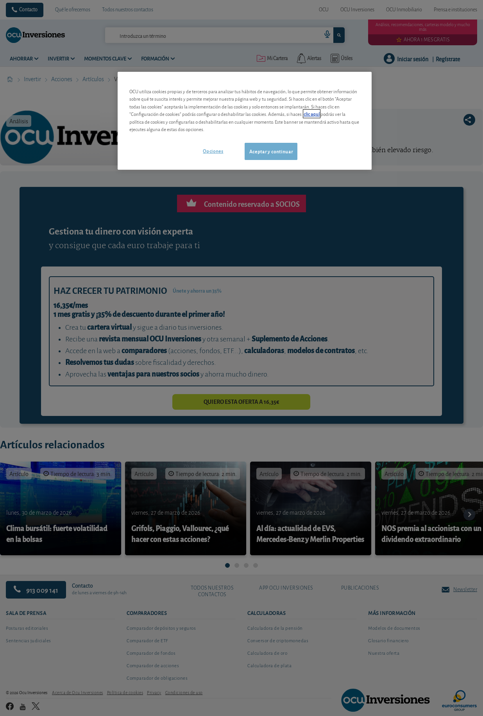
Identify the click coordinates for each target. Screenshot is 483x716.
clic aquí (312, 113)
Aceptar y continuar (271, 151)
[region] (245, 121)
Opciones (213, 151)
